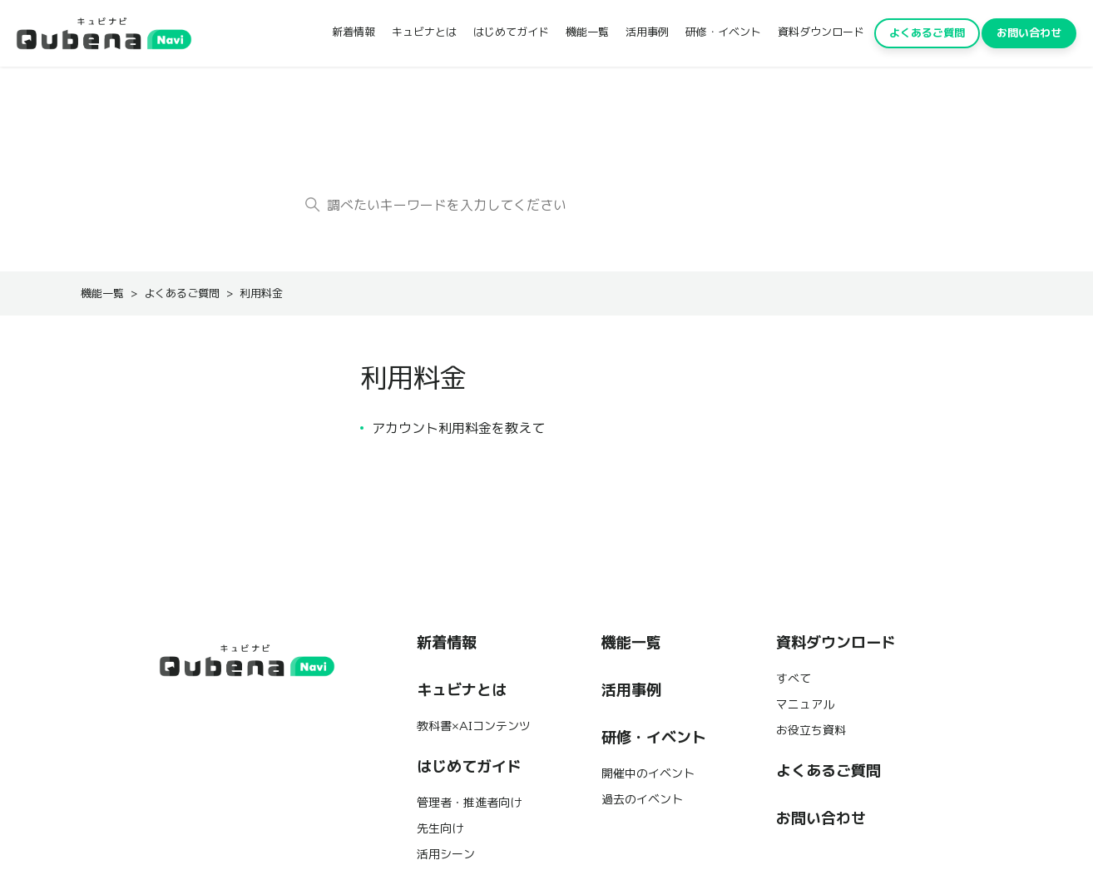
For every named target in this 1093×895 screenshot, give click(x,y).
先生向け (440, 828)
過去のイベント (642, 799)
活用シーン (446, 854)
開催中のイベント (648, 773)
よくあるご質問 (927, 32)
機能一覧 (587, 32)
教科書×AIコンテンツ (474, 726)
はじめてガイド (511, 32)
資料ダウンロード (821, 32)
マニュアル (805, 704)
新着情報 (353, 32)
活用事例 (647, 32)
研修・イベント (723, 32)
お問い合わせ (1029, 32)
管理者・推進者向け (469, 802)
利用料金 (261, 293)
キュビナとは (424, 32)
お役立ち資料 (811, 730)
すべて (793, 678)
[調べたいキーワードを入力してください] (546, 204)
